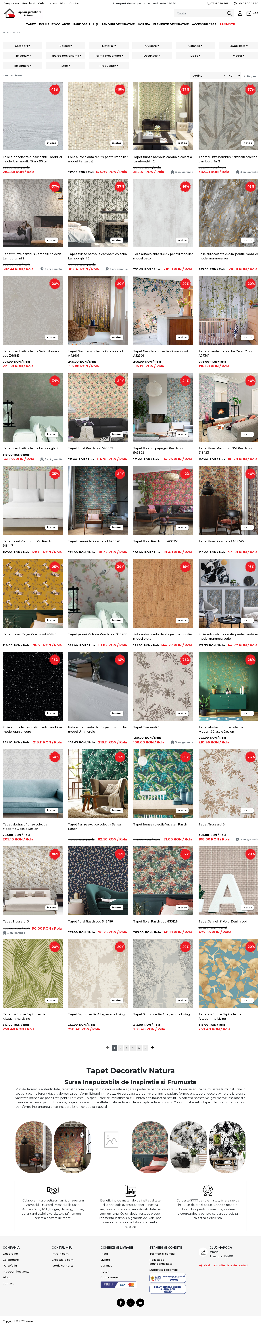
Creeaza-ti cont (62, 1259)
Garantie (194, 46)
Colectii (65, 46)
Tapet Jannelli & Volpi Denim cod (223, 921)
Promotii (227, 24)
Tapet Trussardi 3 (146, 727)
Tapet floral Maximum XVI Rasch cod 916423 (226, 450)
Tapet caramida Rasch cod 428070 (94, 541)
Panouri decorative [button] (118, 24)
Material (108, 46)
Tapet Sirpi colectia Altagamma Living (96, 1014)
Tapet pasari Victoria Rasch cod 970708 (97, 634)
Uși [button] (95, 24)
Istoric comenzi (62, 1265)
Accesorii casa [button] (204, 24)
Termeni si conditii (162, 1253)
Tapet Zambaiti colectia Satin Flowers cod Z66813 (31, 353)
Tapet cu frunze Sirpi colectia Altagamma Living (24, 1016)
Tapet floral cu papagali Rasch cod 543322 (158, 450)
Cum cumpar (110, 1277)
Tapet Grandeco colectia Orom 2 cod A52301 (160, 353)
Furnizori (28, 3)
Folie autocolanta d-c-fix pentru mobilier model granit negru (32, 729)
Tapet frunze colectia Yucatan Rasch (160, 824)
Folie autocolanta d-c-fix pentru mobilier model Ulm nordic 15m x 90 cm (32, 159)
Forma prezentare (108, 55)
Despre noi (11, 3)
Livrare (105, 1259)
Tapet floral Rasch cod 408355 (155, 541)
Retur (105, 1271)
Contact (75, 3)
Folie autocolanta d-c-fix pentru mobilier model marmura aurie (228, 636)
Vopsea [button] (144, 24)
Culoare (151, 46)
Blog (63, 3)
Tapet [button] (31, 24)
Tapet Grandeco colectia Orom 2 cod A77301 (226, 353)
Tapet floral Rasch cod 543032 (90, 448)
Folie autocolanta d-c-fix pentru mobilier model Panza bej (98, 159)
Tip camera (21, 65)
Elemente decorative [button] (171, 24)
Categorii (21, 46)
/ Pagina (249, 76)
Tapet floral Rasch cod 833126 (155, 921)
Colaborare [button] (46, 3)
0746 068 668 (217, 3)
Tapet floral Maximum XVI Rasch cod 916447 (30, 543)
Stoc (65, 65)
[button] (240, 13)
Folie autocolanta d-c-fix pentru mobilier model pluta (163, 636)
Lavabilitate (237, 46)
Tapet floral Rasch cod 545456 (90, 921)
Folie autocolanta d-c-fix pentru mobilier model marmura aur (228, 256)
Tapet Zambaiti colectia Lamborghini (30, 448)
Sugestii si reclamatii (163, 1269)
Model (6, 32)
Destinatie (150, 55)
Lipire (194, 55)
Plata (104, 1253)
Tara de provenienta (64, 55)
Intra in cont (60, 1253)
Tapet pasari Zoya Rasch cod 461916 (29, 634)
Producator (107, 65)
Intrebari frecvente (16, 1271)
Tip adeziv (21, 55)
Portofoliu (10, 1265)
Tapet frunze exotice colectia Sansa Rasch (94, 827)
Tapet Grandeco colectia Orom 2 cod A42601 (95, 353)
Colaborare (11, 1259)
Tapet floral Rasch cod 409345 (221, 541)
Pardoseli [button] (81, 24)
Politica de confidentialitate (160, 1262)
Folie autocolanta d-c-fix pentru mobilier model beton (163, 256)
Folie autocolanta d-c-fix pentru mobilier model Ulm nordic (98, 729)
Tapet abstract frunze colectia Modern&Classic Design (221, 729)
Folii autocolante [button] (54, 24)
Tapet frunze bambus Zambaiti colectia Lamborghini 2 (162, 159)
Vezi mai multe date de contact (223, 1265)
